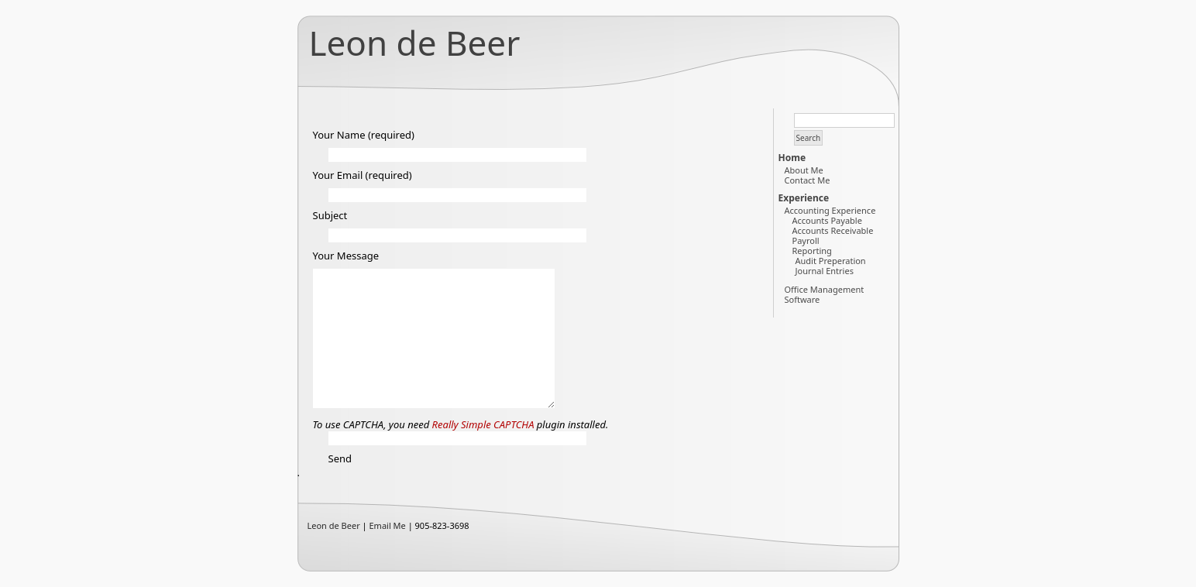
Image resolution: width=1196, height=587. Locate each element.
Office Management (824, 289)
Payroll (806, 240)
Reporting (812, 250)
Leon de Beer (415, 42)
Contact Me (807, 180)
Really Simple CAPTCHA (483, 424)
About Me (804, 170)
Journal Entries (825, 270)
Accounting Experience (830, 210)
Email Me (387, 525)
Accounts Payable (827, 220)
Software (802, 299)
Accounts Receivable (833, 230)
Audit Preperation (831, 260)
